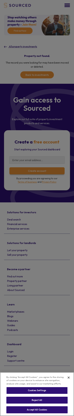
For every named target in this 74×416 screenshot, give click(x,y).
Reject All (37, 400)
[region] (37, 394)
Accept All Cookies (37, 409)
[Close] (68, 377)
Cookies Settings (37, 390)
